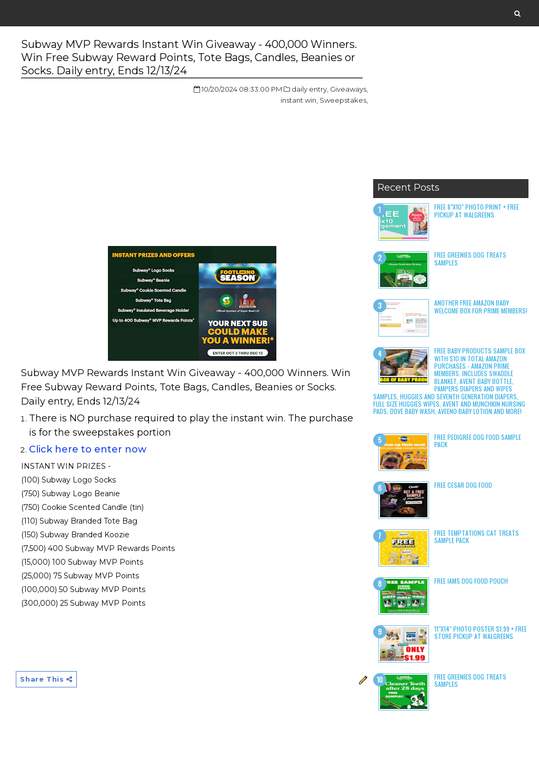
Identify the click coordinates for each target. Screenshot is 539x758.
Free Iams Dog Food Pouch (471, 580)
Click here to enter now (87, 449)
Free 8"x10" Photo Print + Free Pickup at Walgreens (476, 210)
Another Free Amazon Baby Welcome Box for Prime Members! (480, 306)
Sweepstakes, (344, 100)
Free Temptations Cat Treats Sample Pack (476, 536)
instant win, (299, 100)
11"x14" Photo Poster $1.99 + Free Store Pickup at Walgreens (480, 632)
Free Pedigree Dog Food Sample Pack (477, 440)
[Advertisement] (450, 108)
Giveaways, (349, 89)
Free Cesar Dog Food (463, 484)
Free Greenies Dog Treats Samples (470, 258)
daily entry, (310, 89)
